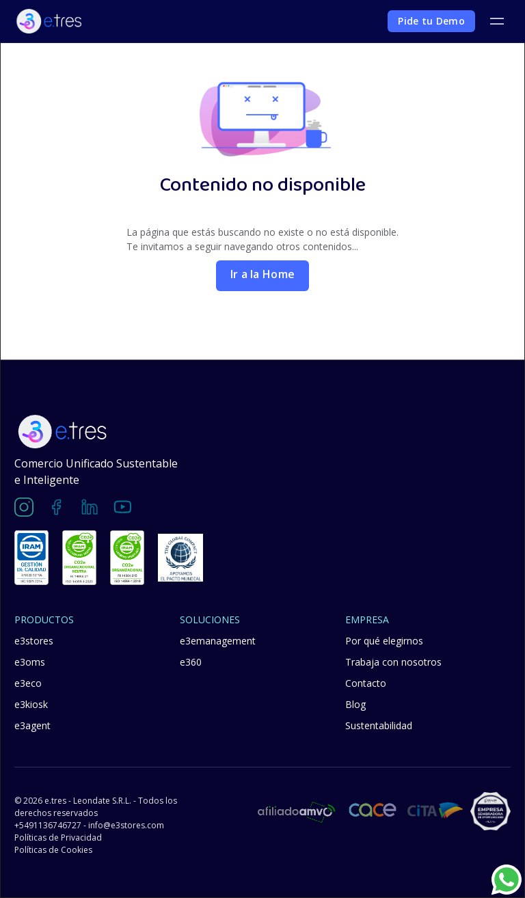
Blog (355, 704)
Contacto (365, 683)
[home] (49, 21)
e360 (191, 661)
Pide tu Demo (431, 20)
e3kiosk (31, 704)
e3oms (29, 661)
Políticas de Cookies (53, 850)
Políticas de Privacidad (58, 837)
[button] (496, 21)
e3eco (28, 683)
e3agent (32, 725)
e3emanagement (218, 640)
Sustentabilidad (378, 725)
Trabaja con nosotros (393, 661)
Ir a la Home (262, 274)
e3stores (33, 640)
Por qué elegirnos (384, 640)
